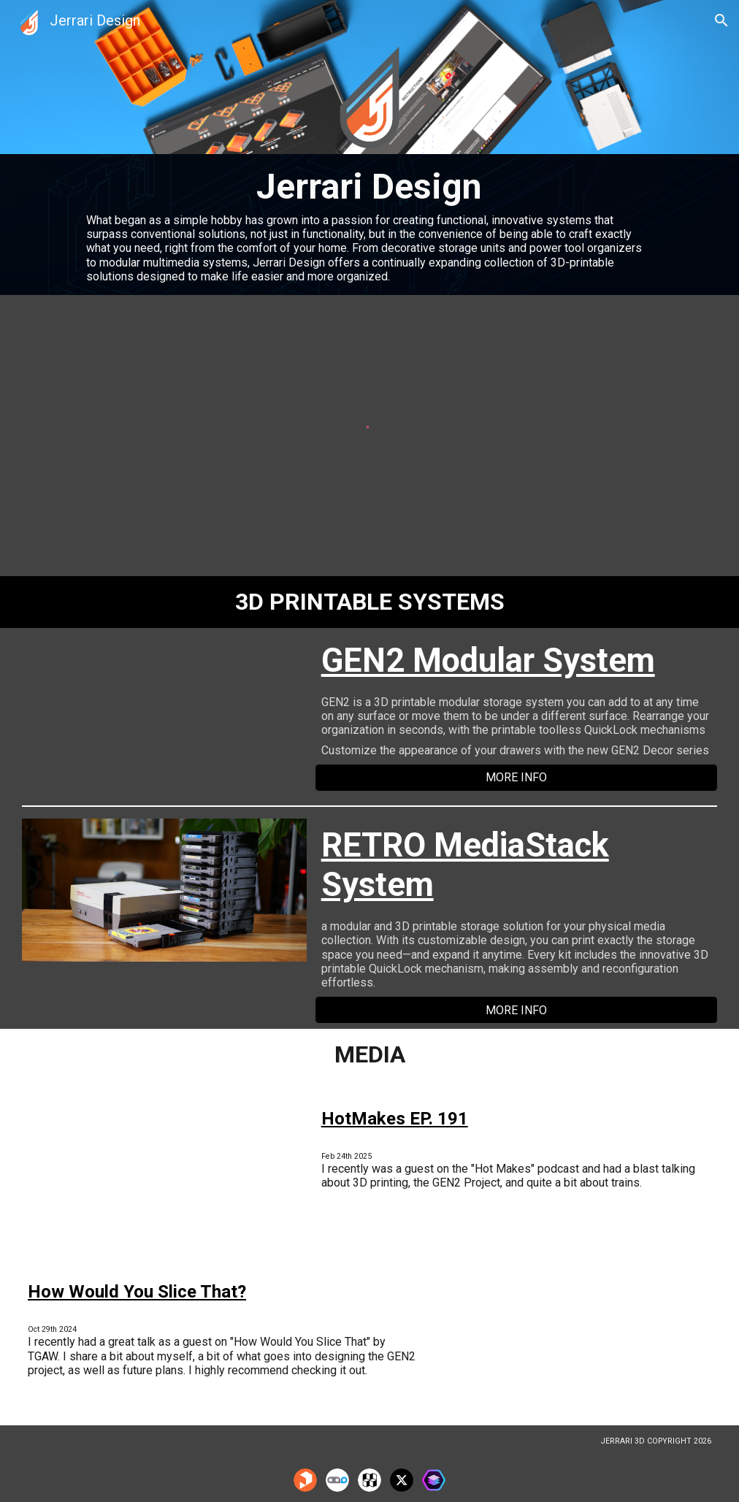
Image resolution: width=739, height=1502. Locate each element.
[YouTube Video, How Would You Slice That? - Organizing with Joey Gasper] (574, 1339)
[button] (721, 20)
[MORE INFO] (516, 777)
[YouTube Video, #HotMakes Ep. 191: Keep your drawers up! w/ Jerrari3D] (164, 1167)
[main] (369, 225)
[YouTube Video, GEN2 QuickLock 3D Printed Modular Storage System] (164, 714)
